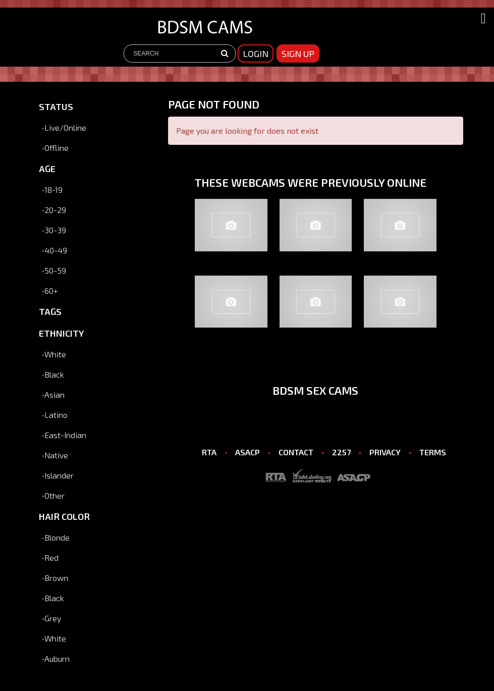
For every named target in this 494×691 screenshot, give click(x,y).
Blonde (57, 537)
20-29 (55, 210)
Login (255, 53)
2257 (341, 452)
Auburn (57, 658)
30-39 (55, 230)
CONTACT (296, 452)
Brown (56, 577)
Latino (56, 414)
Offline (56, 147)
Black (54, 374)
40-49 (55, 250)
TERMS (432, 452)
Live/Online (65, 127)
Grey (52, 618)
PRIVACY (385, 452)
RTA (209, 452)
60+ (51, 290)
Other (54, 495)
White (55, 354)
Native (56, 455)
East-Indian (65, 435)
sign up (298, 53)
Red (51, 557)
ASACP (247, 452)
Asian (54, 394)
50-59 (55, 270)
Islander (59, 475)
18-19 (53, 189)
